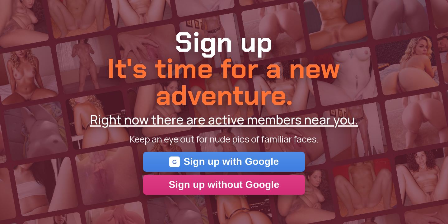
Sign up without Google (224, 184)
